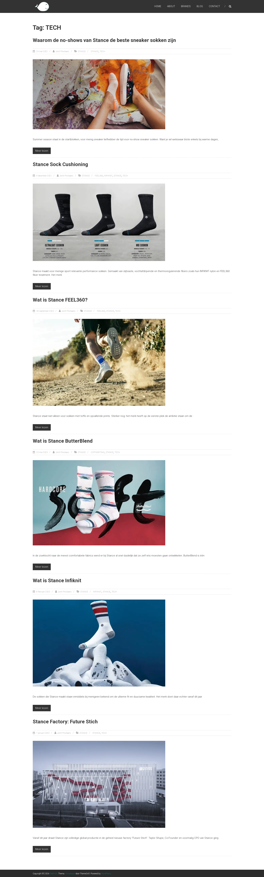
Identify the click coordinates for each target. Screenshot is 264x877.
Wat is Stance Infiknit (57, 580)
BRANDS (186, 6)
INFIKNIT (108, 175)
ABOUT (171, 6)
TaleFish (53, 873)
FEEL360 (99, 175)
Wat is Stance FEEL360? (60, 300)
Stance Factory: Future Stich (66, 721)
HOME (157, 6)
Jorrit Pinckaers (62, 51)
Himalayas (70, 873)
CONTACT (214, 6)
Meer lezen (41, 150)
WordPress (106, 873)
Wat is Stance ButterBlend (63, 441)
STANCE (82, 51)
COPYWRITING (98, 452)
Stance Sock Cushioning (61, 164)
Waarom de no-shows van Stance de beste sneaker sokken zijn (105, 40)
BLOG (200, 6)
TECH (102, 51)
